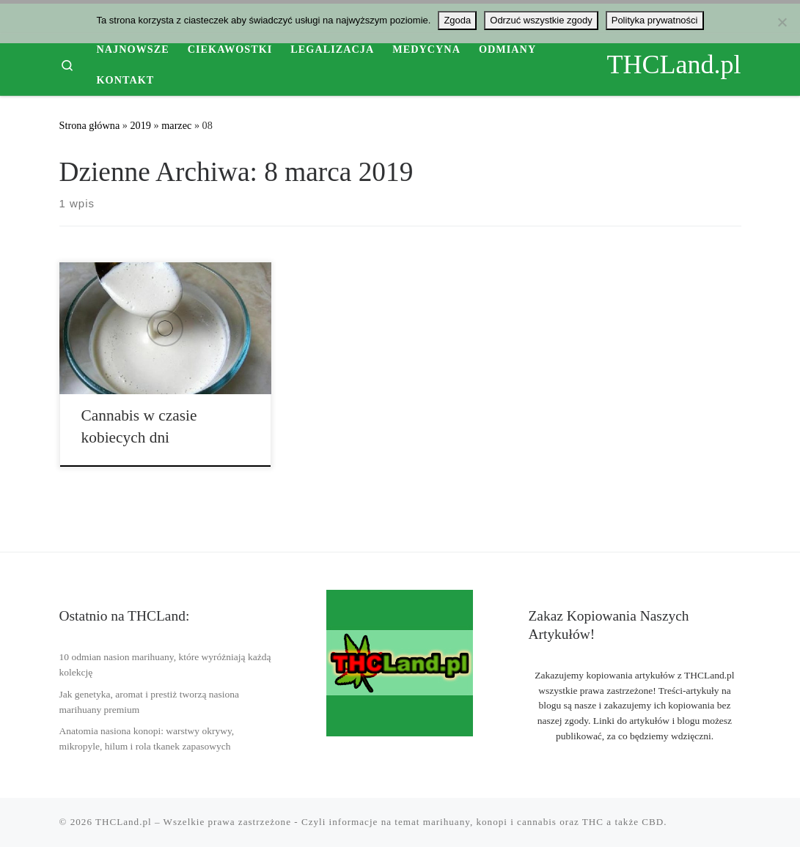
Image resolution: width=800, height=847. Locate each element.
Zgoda (457, 20)
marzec (176, 125)
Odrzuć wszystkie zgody (541, 20)
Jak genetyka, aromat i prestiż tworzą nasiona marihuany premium (149, 702)
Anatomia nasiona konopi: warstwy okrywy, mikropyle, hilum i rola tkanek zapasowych (147, 738)
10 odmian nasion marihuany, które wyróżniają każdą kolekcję (165, 664)
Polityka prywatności (655, 20)
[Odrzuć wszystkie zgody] (781, 22)
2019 (140, 125)
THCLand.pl (123, 821)
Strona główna (89, 125)
